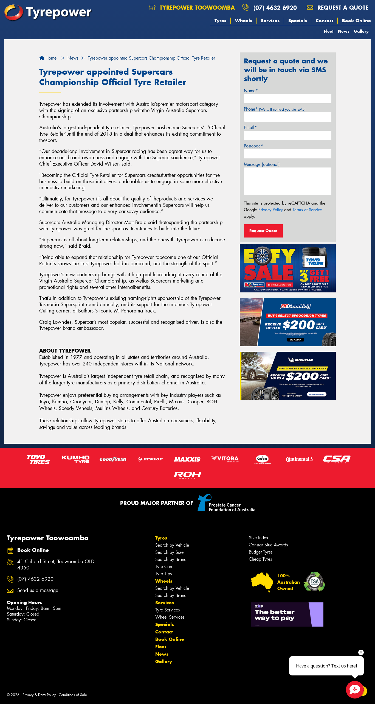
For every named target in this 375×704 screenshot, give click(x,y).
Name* (251, 91)
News (343, 31)
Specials (297, 21)
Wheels (243, 21)
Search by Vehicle (172, 545)
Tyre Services (167, 610)
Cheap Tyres (260, 559)
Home (48, 58)
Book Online (356, 21)
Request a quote (337, 7)
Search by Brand (171, 559)
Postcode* (253, 146)
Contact (324, 21)
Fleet (329, 31)
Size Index (258, 538)
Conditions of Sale (73, 694)
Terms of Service (307, 210)
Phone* (275, 109)
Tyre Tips (163, 574)
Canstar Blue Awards (268, 545)
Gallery (361, 31)
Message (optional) (262, 164)
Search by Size (169, 552)
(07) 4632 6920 (275, 7)
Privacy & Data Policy (39, 694)
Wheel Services (169, 617)
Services (270, 21)
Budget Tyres (260, 552)
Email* (250, 127)
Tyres (220, 21)
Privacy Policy (270, 210)
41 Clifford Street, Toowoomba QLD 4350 (55, 564)
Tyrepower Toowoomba (192, 7)
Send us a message (37, 590)
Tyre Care (164, 566)
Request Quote (263, 230)
